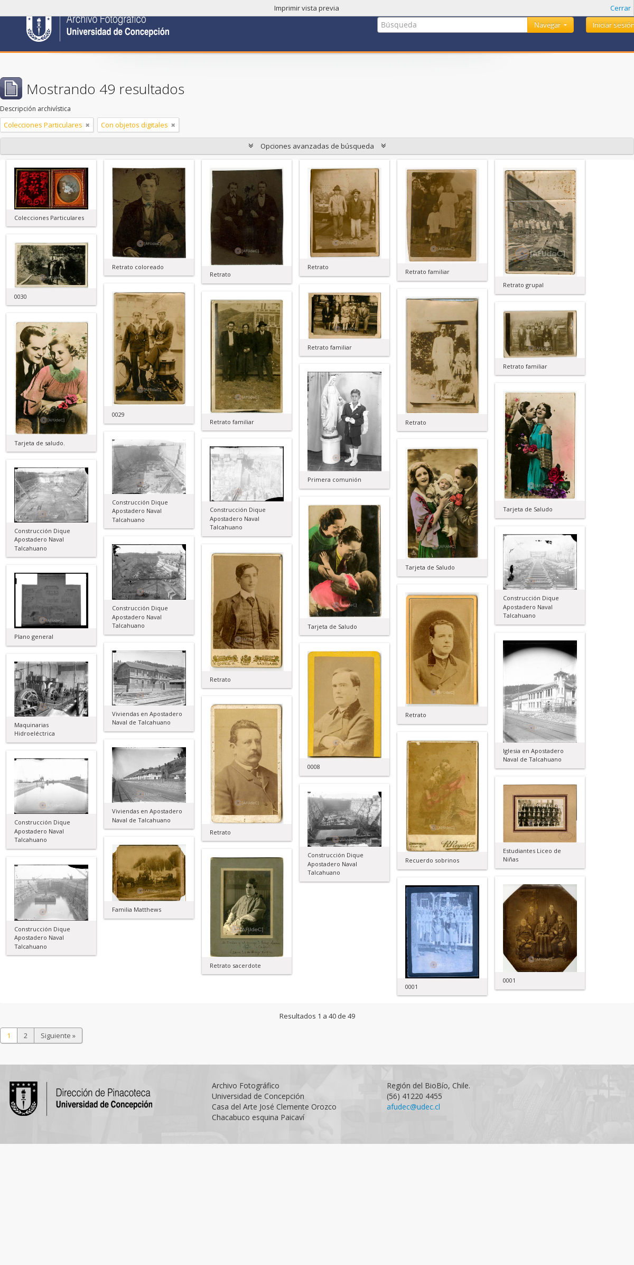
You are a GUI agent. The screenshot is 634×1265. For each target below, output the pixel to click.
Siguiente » (58, 1035)
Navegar (548, 25)
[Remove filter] (88, 125)
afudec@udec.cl (413, 1107)
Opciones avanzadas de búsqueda (317, 146)
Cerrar (620, 8)
